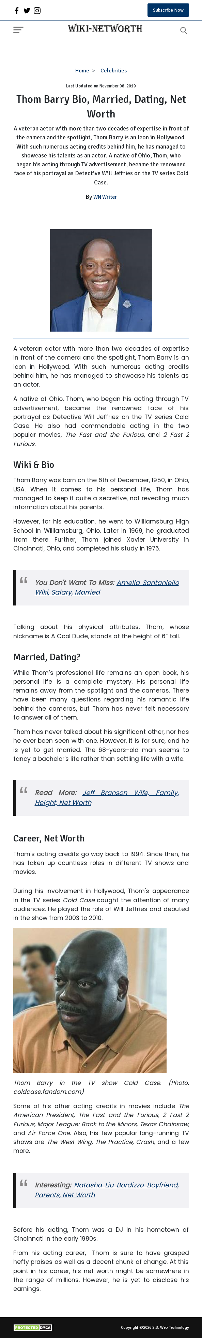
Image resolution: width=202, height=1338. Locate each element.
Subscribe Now (168, 10)
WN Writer (105, 197)
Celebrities (113, 70)
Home (82, 70)
